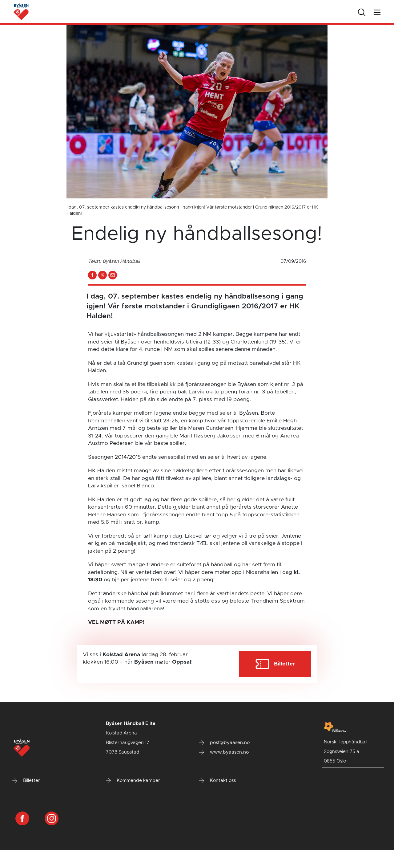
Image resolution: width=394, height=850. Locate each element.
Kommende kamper (133, 780)
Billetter (26, 780)
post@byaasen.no (224, 742)
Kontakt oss (217, 780)
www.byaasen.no (224, 752)
